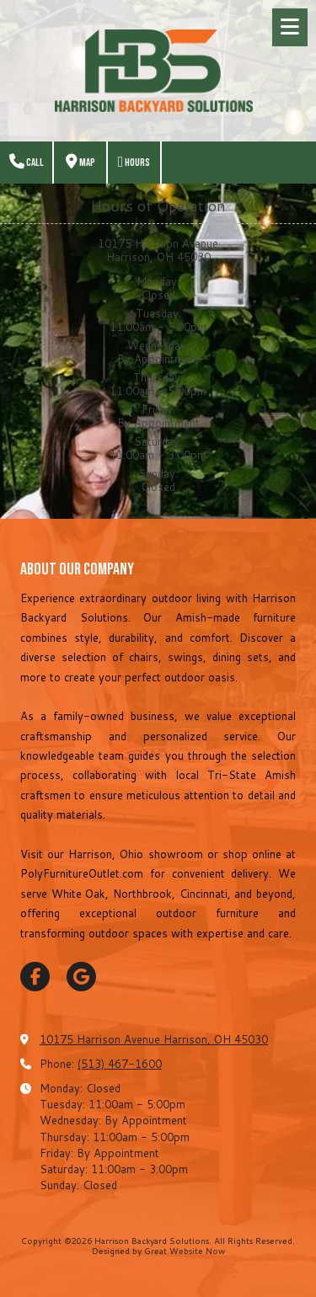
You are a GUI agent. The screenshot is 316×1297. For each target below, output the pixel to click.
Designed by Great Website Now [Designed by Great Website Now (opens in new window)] (158, 1251)
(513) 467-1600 (120, 1063)
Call (26, 162)
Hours (134, 162)
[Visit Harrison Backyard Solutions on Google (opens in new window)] (81, 976)
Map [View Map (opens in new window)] (80, 162)
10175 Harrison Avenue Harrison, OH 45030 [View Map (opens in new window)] (154, 1039)
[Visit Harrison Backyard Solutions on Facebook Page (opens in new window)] (35, 976)
